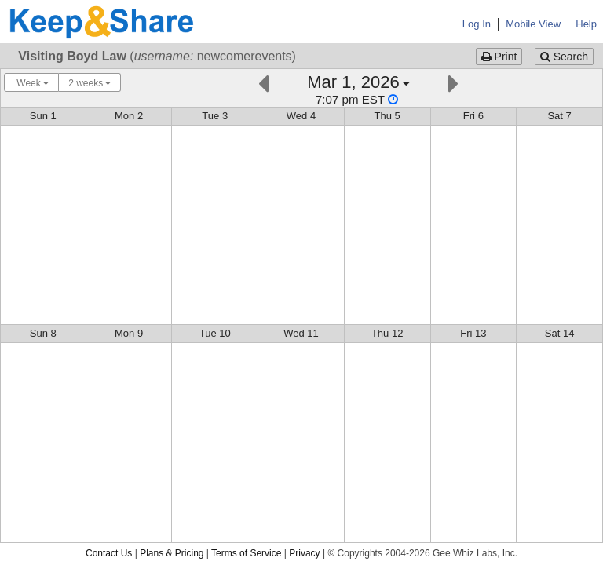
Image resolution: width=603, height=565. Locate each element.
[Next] (453, 82)
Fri (473, 116)
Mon (129, 116)
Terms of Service (246, 553)
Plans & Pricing (171, 553)
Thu (387, 116)
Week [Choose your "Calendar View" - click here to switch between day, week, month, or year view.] (31, 83)
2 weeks (89, 83)
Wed (301, 116)
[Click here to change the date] (359, 89)
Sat (559, 116)
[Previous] (263, 82)
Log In (476, 24)
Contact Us (109, 553)
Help (586, 24)
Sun (43, 116)
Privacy (304, 553)
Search (564, 56)
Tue (215, 116)
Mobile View (533, 24)
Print (499, 56)
